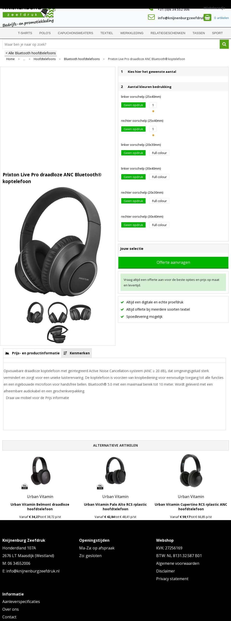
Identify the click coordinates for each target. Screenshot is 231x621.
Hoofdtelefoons (45, 59)
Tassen (198, 33)
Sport (217, 33)
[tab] (32, 353)
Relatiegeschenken (168, 33)
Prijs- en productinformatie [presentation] (36, 353)
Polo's (45, 33)
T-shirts (25, 33)
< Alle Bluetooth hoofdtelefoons (31, 53)
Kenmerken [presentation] (80, 353)
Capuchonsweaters (75, 33)
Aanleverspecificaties (21, 601)
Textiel (106, 33)
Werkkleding (131, 33)
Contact (9, 617)
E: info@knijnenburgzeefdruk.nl (30, 571)
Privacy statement (172, 578)
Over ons (10, 609)
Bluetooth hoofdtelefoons (82, 59)
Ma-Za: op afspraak (97, 548)
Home (8, 33)
